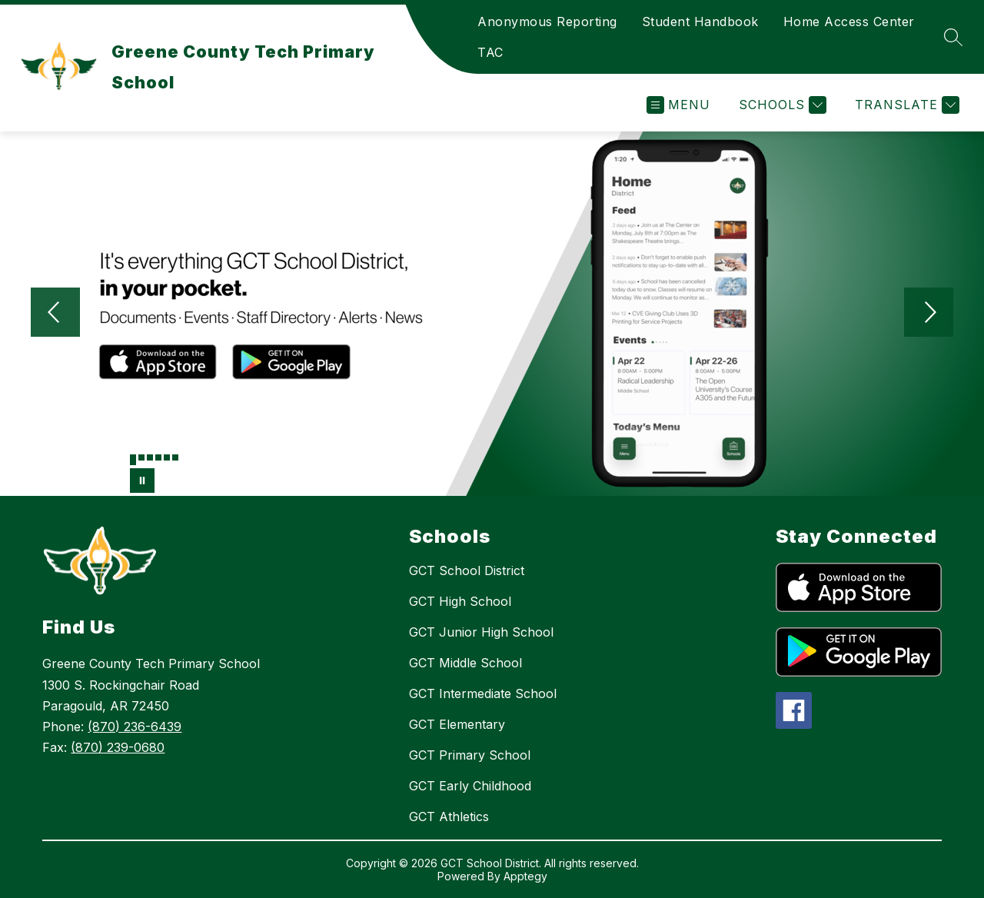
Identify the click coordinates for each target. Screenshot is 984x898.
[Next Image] (928, 314)
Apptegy (525, 876)
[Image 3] (150, 457)
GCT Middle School (465, 662)
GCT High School (460, 601)
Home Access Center (849, 21)
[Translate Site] (905, 105)
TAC (490, 52)
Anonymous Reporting (547, 21)
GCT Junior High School (481, 632)
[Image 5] (167, 457)
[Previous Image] (55, 314)
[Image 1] (133, 459)
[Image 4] (158, 457)
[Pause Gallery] (142, 480)
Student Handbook (700, 21)
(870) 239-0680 (118, 747)
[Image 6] (175, 457)
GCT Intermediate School (483, 693)
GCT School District (466, 570)
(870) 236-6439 (134, 726)
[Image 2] (141, 457)
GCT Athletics (449, 816)
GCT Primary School (469, 755)
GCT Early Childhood (470, 785)
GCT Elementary (457, 724)
